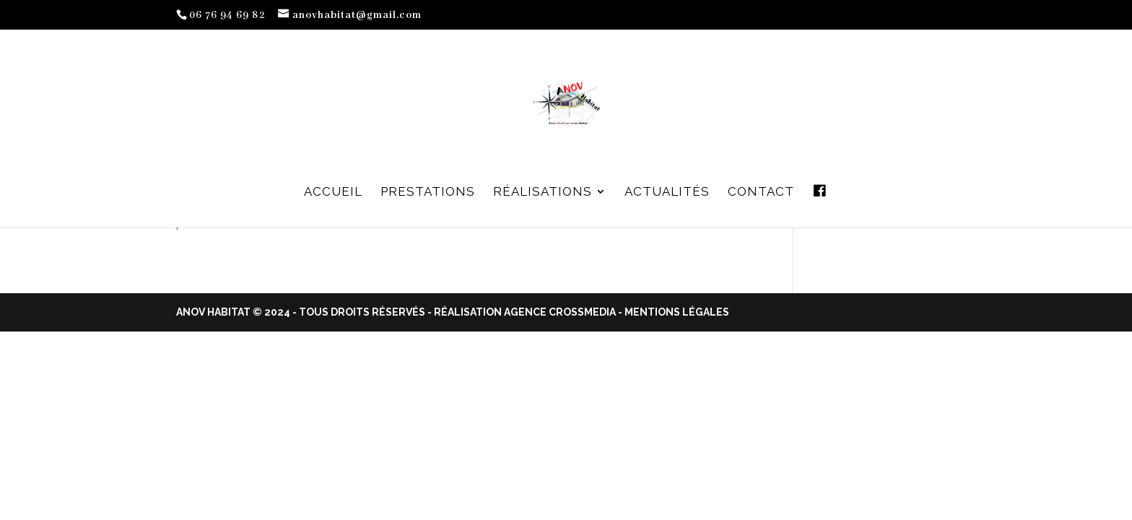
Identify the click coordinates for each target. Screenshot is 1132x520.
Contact (761, 192)
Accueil (333, 192)
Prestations (427, 192)
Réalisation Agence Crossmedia (525, 312)
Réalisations (542, 192)
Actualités (667, 192)
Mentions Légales (676, 312)
